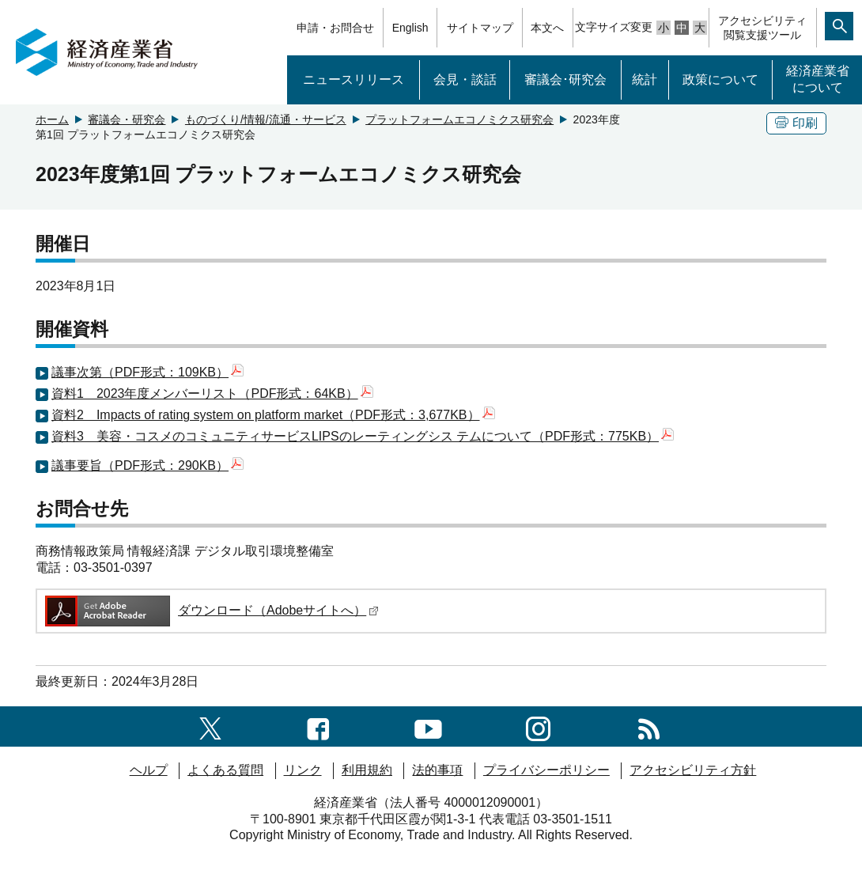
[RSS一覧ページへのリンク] (649, 725)
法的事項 (437, 770)
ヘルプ (149, 770)
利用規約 (367, 770)
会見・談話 (465, 79)
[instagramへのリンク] (538, 725)
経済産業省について (817, 79)
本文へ (547, 27)
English (410, 27)
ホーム (52, 119)
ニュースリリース (353, 79)
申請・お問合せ (335, 27)
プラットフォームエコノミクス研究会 (459, 119)
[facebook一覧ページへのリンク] (318, 725)
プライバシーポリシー (546, 770)
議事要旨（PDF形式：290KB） (147, 465)
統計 (644, 79)
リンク (303, 770)
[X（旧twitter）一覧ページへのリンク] (210, 725)
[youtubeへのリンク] (428, 725)
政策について (720, 79)
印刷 (796, 123)
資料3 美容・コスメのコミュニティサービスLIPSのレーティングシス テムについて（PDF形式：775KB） (362, 436)
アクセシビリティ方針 (692, 770)
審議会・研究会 (126, 119)
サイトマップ (480, 27)
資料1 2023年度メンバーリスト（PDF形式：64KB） (212, 393)
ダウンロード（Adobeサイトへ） (211, 610)
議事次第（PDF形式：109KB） (147, 372)
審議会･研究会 (565, 79)
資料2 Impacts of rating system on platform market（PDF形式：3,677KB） (273, 415)
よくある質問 (225, 770)
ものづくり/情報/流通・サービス (265, 119)
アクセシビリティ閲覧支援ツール (762, 27)
